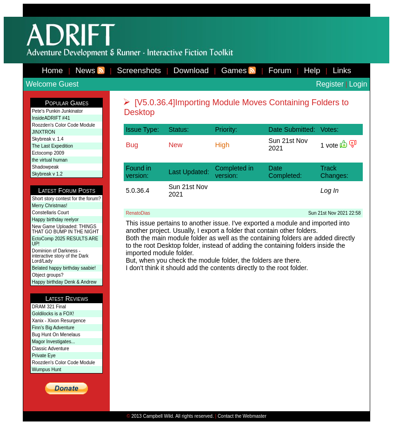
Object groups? (47, 275)
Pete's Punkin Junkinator (57, 111)
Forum (279, 70)
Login (358, 84)
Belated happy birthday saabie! (63, 268)
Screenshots (139, 70)
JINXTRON (43, 132)
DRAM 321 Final (49, 306)
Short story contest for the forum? (66, 198)
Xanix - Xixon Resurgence (59, 320)
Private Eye (43, 355)
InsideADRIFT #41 (51, 118)
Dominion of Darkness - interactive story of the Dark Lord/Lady (60, 256)
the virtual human (49, 160)
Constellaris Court (50, 212)
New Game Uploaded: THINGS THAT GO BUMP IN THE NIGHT (65, 229)
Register (330, 84)
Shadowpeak (45, 167)
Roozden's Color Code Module (63, 125)
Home (52, 70)
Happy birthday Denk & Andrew (64, 282)
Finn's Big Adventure (53, 327)
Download (191, 70)
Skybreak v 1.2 (47, 174)
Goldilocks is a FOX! (53, 313)
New (175, 145)
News (85, 70)
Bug (132, 145)
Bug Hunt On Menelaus (56, 334)
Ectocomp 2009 (48, 153)
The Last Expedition (52, 146)
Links (342, 70)
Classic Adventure (50, 348)
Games (234, 70)
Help (312, 70)
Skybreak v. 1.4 (47, 139)
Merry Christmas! (49, 205)
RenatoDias (138, 213)
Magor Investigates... (53, 341)
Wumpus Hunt (46, 369)
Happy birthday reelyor (55, 219)
